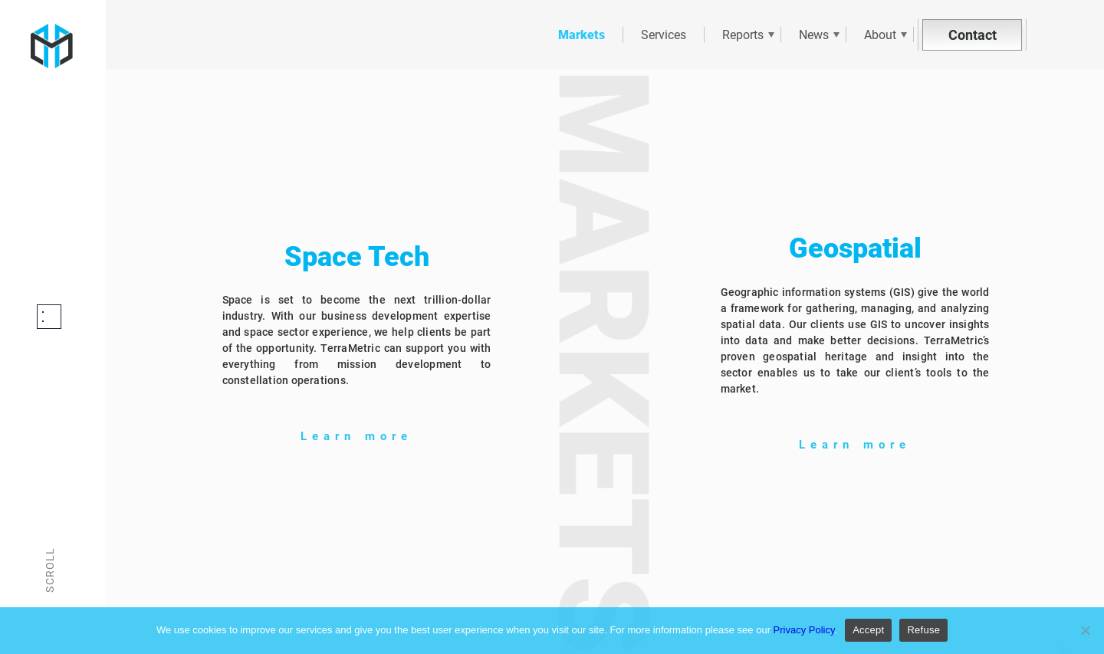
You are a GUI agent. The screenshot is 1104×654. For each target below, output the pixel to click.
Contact (972, 35)
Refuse (923, 630)
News (814, 35)
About (880, 35)
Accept (868, 630)
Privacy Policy (804, 630)
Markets (581, 35)
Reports (743, 35)
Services (663, 35)
